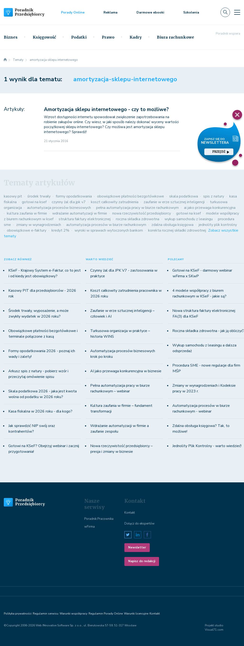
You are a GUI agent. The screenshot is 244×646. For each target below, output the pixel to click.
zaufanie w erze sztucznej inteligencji (174, 202)
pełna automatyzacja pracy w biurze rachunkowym (137, 207)
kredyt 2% (60, 230)
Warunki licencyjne (136, 613)
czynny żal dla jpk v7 (69, 202)
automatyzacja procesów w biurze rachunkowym (106, 224)
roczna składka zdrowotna (137, 219)
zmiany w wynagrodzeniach (38, 224)
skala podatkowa (183, 196)
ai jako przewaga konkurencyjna (209, 207)
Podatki (79, 37)
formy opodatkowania (74, 196)
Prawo (108, 37)
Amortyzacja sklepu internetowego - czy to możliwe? (106, 109)
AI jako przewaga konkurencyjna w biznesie (125, 371)
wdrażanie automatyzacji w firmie (79, 213)
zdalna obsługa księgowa (172, 224)
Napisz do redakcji (141, 561)
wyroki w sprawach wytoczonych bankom (109, 230)
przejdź (221, 152)
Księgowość (44, 37)
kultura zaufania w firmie (27, 213)
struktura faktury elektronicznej (85, 219)
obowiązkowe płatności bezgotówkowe (130, 196)
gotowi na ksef (34, 202)
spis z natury (213, 196)
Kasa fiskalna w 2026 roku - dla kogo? (40, 411)
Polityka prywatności (18, 613)
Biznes (11, 37)
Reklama (110, 12)
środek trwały (39, 196)
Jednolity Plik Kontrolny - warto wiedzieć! (206, 446)
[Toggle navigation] (237, 12)
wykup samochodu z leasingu (188, 219)
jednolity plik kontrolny (218, 224)
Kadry (136, 37)
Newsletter (137, 547)
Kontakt (129, 513)
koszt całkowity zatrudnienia (114, 202)
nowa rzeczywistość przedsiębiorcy (141, 213)
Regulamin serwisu (45, 613)
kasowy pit (13, 196)
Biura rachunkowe (175, 37)
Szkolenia (191, 12)
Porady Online (72, 12)
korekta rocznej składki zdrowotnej (177, 230)
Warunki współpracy (73, 613)
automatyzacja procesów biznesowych (59, 207)
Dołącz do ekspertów (139, 523)
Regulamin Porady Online (106, 613)
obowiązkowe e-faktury (26, 230)
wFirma (89, 527)
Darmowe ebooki (150, 12)
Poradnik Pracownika (98, 519)
